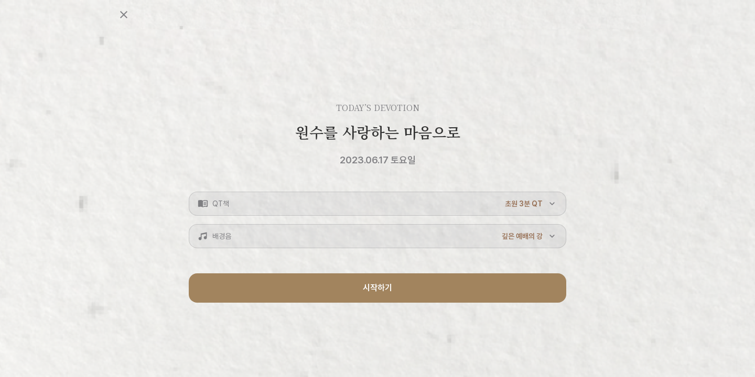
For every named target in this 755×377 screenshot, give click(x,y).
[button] (377, 204)
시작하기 (377, 288)
